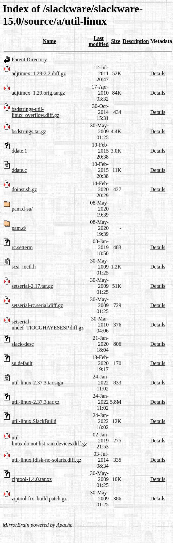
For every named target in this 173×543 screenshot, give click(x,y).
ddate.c (19, 170)
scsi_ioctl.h (24, 267)
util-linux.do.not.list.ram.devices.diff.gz (49, 440)
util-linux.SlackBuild (34, 421)
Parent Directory (29, 59)
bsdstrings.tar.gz (29, 131)
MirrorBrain (16, 525)
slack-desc (23, 344)
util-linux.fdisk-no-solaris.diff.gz (46, 460)
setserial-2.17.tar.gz (32, 286)
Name (49, 41)
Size (115, 41)
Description (136, 41)
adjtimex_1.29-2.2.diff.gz (39, 73)
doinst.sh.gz (24, 189)
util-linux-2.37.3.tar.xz (35, 402)
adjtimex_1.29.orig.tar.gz (38, 93)
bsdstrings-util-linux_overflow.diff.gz (35, 112)
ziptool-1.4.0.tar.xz (32, 479)
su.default (22, 363)
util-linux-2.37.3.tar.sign (37, 382)
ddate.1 (19, 151)
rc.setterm (22, 247)
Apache (64, 525)
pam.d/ (19, 228)
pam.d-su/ (22, 209)
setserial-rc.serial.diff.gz (37, 305)
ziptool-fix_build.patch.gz (39, 498)
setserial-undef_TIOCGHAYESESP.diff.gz (48, 324)
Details (157, 73)
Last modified (99, 41)
